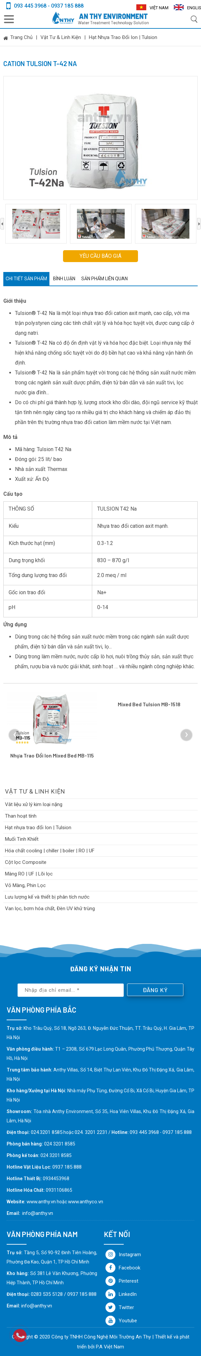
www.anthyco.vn (85, 1202)
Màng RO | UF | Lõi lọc (29, 874)
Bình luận (64, 278)
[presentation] (2, 224)
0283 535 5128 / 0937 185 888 (64, 1294)
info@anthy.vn (37, 1213)
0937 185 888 (177, 1132)
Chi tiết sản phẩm (26, 278)
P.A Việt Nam (110, 1347)
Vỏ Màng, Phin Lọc (25, 885)
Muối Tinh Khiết (21, 839)
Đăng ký (155, 989)
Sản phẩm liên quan (104, 278)
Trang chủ (21, 37)
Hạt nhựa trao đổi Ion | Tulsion (123, 37)
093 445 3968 (144, 1132)
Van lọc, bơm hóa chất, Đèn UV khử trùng (50, 908)
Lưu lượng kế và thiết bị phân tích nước (47, 897)
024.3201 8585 (46, 1132)
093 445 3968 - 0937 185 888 (49, 6)
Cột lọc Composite (25, 862)
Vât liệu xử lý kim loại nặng (33, 804)
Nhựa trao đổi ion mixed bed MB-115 (52, 755)
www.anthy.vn (41, 1202)
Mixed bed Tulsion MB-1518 (149, 704)
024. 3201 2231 (91, 1132)
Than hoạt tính (20, 816)
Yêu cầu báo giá (100, 256)
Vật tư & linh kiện (60, 37)
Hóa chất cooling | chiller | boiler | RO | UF (50, 851)
